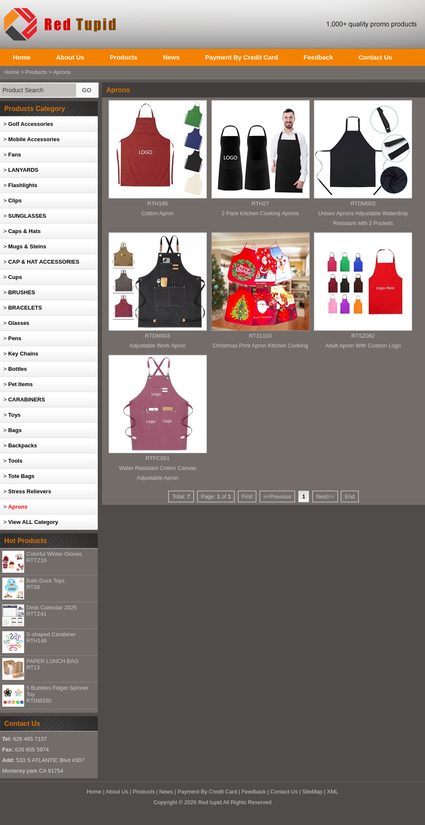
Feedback (318, 57)
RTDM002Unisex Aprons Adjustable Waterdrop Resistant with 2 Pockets (363, 213)
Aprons (62, 72)
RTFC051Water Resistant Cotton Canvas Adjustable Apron (157, 468)
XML (332, 791)
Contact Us (375, 57)
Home (22, 57)
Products (123, 57)
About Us (70, 57)
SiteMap (312, 791)
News (171, 57)
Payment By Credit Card (241, 57)
